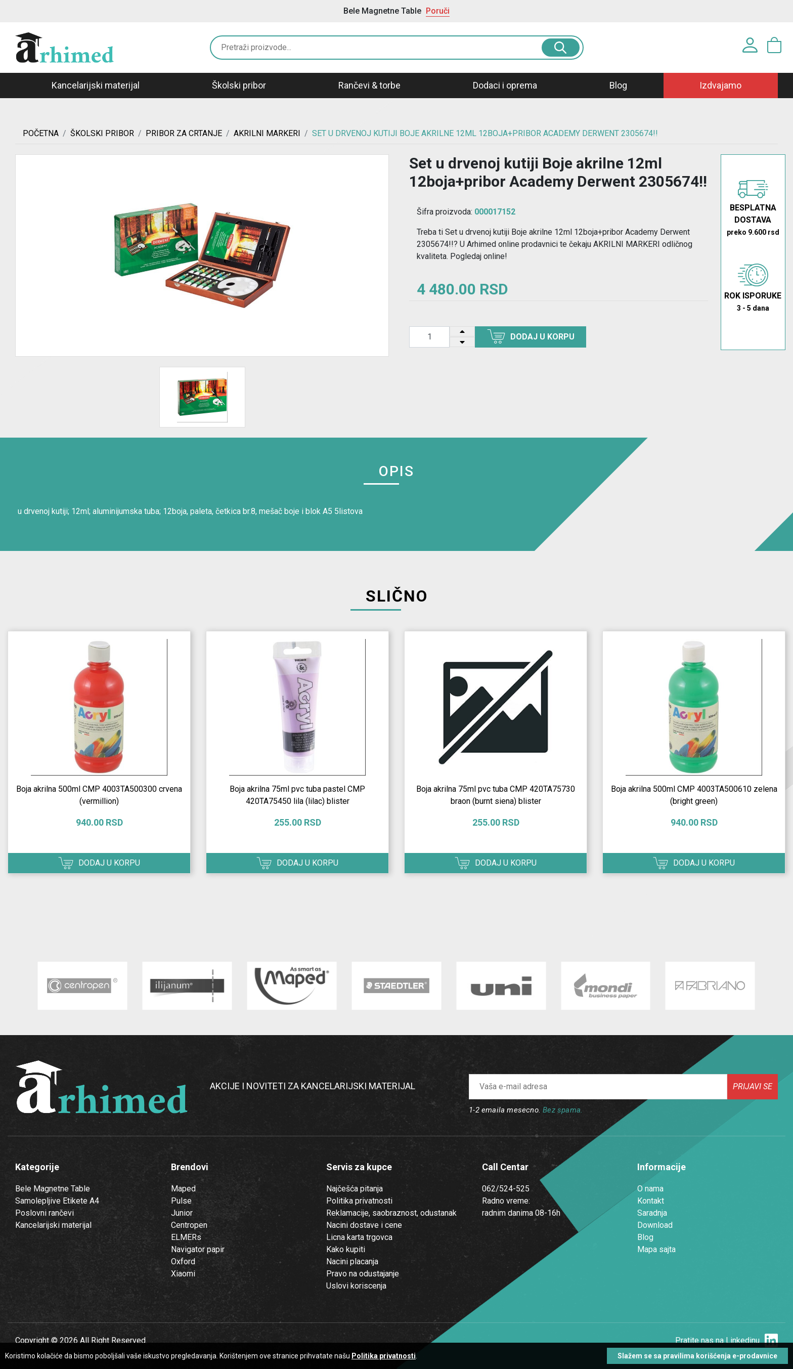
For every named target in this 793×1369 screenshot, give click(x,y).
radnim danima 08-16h (521, 1213)
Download (655, 1225)
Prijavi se (752, 1086)
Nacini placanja (352, 1261)
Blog (618, 85)
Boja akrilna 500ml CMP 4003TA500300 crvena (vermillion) (99, 795)
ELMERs (186, 1237)
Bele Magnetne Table (52, 1188)
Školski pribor (239, 85)
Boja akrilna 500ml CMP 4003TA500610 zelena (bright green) (694, 795)
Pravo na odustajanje (362, 1273)
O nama (650, 1188)
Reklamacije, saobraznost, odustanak (391, 1213)
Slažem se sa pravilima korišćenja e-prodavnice (697, 1356)
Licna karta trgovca (359, 1237)
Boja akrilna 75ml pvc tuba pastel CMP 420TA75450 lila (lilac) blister (297, 795)
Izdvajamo (720, 85)
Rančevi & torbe (369, 85)
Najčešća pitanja (354, 1188)
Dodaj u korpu (531, 336)
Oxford (183, 1261)
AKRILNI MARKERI (267, 133)
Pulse (181, 1201)
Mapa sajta (656, 1249)
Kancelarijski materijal (96, 85)
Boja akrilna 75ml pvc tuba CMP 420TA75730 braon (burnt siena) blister (495, 795)
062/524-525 (506, 1188)
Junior (182, 1213)
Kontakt (650, 1201)
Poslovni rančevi (44, 1213)
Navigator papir (198, 1249)
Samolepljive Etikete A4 (57, 1201)
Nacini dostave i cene (364, 1225)
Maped (183, 1188)
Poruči (438, 11)
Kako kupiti (345, 1249)
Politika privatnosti (359, 1201)
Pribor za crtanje (184, 133)
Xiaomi (183, 1273)
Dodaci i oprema (505, 85)
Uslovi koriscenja (356, 1286)
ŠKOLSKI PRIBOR (102, 133)
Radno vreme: (506, 1201)
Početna (41, 133)
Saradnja (652, 1213)
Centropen (189, 1225)
